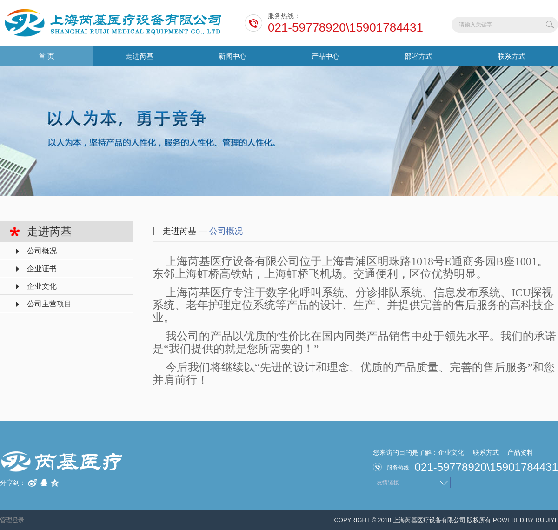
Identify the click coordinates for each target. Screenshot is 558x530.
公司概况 (42, 251)
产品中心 (325, 56)
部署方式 (418, 56)
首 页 (46, 56)
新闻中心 (232, 56)
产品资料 (520, 452)
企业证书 (42, 268)
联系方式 (511, 56)
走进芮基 (139, 56)
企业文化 (42, 286)
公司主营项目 (49, 304)
